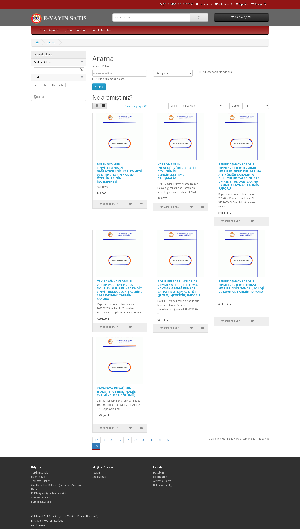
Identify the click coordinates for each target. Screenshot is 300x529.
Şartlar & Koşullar (41, 501)
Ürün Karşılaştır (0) (136, 106)
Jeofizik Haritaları (101, 30)
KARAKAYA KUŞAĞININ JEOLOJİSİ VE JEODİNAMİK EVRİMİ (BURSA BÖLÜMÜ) (116, 391)
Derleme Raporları (49, 30)
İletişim (96, 472)
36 (119, 440)
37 (127, 440)
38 (135, 440)
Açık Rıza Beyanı (40, 497)
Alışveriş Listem (162, 481)
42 (168, 440)
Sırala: (174, 105)
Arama (51, 42)
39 (143, 440)
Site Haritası (99, 476)
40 (151, 440)
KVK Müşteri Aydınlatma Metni (48, 493)
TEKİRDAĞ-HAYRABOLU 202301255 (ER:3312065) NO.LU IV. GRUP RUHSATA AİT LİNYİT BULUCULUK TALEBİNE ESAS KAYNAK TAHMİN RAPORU (119, 290)
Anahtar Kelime (101, 66)
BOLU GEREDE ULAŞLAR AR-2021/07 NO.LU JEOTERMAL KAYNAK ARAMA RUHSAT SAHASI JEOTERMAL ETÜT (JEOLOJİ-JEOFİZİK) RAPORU (179, 288)
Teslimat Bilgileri (41, 481)
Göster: (236, 105)
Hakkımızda (38, 476)
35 (111, 440)
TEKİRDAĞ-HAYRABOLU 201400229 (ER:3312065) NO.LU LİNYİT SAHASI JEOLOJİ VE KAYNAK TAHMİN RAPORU (241, 286)
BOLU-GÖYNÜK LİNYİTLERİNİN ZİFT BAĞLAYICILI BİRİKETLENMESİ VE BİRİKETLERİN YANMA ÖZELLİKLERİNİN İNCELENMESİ (119, 173)
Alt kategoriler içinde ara (215, 72)
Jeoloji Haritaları (75, 30)
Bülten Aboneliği (162, 485)
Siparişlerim (160, 476)
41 (160, 440)
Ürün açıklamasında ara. (108, 79)
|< (96, 440)
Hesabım (158, 472)
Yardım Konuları (40, 472)
